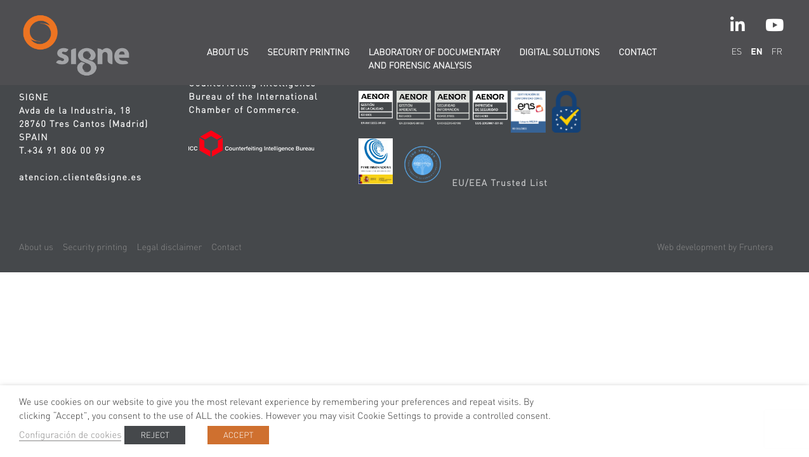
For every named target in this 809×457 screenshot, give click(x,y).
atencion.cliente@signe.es (80, 177)
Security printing (308, 52)
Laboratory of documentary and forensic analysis (434, 58)
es (737, 51)
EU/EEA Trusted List (500, 183)
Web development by (715, 247)
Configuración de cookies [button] (70, 434)
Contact (638, 52)
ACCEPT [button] (238, 435)
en (756, 51)
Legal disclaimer (169, 247)
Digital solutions (559, 52)
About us (228, 52)
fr (777, 51)
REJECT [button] (154, 435)
